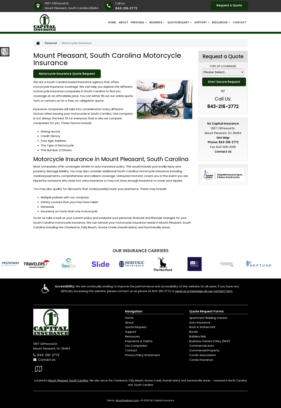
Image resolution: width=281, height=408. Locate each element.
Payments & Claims (139, 341)
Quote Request (136, 327)
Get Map (222, 138)
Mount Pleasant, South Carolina (68, 380)
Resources (132, 336)
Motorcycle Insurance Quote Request (67, 74)
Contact (239, 22)
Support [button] (201, 22)
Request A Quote (229, 5)
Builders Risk (197, 336)
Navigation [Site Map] (133, 311)
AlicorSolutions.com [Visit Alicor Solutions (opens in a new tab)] (127, 400)
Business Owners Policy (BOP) (209, 341)
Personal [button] (139, 22)
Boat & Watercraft (202, 327)
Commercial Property (204, 350)
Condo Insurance (201, 360)
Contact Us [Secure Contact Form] (223, 152)
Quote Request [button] (179, 22)
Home (112, 22)
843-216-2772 (126, 8)
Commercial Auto (201, 346)
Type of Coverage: (223, 66)
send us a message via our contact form (203, 291)
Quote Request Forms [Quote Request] (206, 311)
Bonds (193, 332)
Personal (51, 43)
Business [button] (157, 22)
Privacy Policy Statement (142, 355)
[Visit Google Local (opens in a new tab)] (38, 369)
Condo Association (202, 355)
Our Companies (136, 346)
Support (130, 332)
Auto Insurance (199, 322)
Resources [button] (221, 22)
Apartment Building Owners (208, 318)
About (123, 22)
